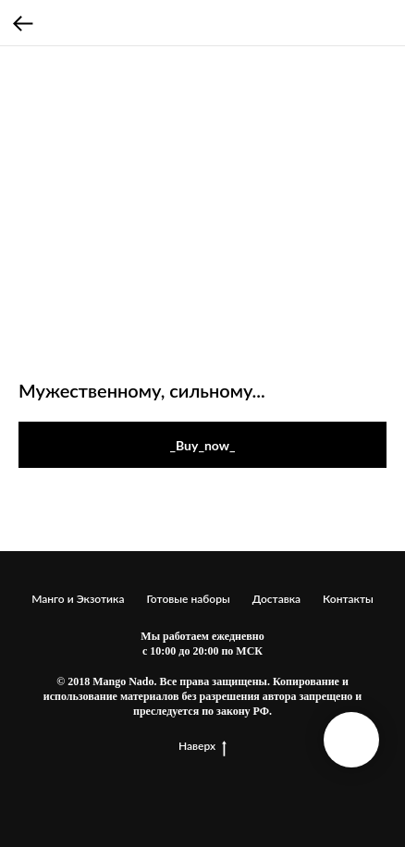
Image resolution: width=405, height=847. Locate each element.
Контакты (348, 599)
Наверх (202, 746)
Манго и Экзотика (77, 599)
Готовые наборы (187, 599)
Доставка (276, 599)
